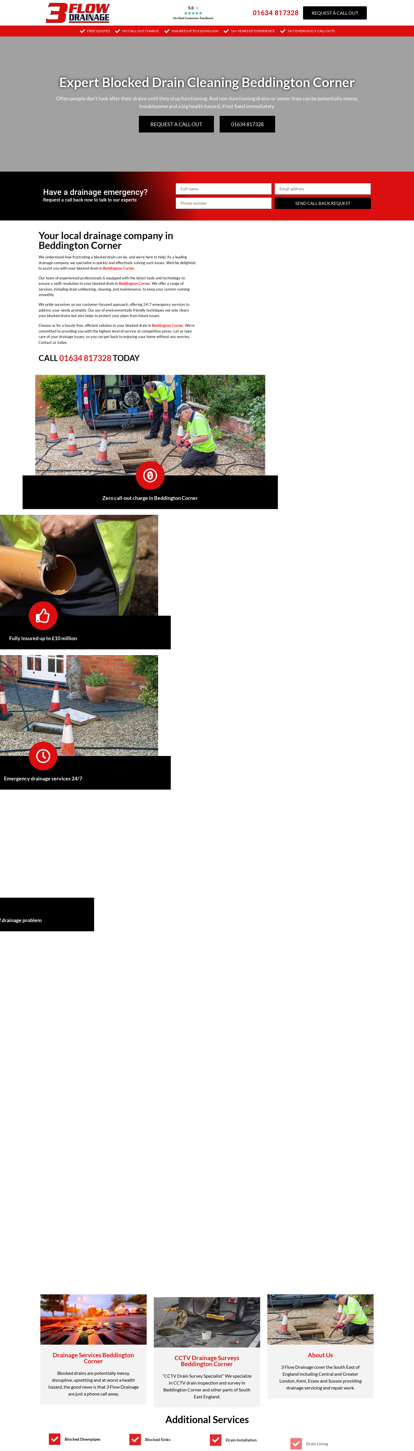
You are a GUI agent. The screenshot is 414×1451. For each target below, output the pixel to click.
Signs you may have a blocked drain (88, 1045)
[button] (207, 1045)
